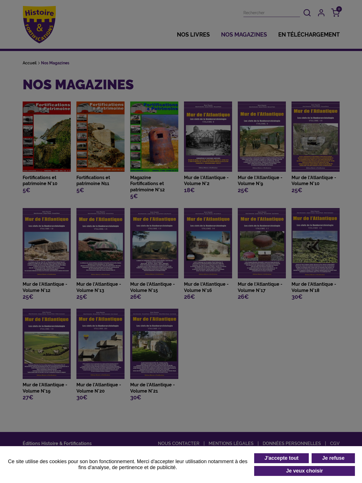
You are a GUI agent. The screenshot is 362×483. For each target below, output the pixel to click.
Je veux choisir (304, 471)
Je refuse (333, 458)
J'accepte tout (281, 458)
